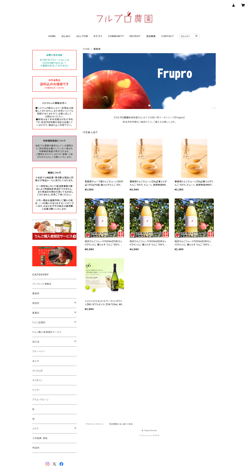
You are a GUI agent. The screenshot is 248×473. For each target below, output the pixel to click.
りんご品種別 (39, 322)
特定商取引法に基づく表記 (121, 424)
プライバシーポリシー (94, 424)
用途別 (35, 303)
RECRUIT (135, 36)
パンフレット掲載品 (41, 283)
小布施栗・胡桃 (40, 438)
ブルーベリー (38, 351)
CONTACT (167, 36)
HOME (52, 36)
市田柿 (35, 447)
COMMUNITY (116, 36)
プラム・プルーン (40, 399)
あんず (35, 361)
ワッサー (36, 390)
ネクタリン (37, 380)
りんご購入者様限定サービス (46, 332)
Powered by (149, 435)
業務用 (35, 293)
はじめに (66, 36)
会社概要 (151, 36)
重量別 (35, 312)
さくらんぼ (37, 370)
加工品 (35, 341)
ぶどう (35, 428)
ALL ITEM (82, 36)
